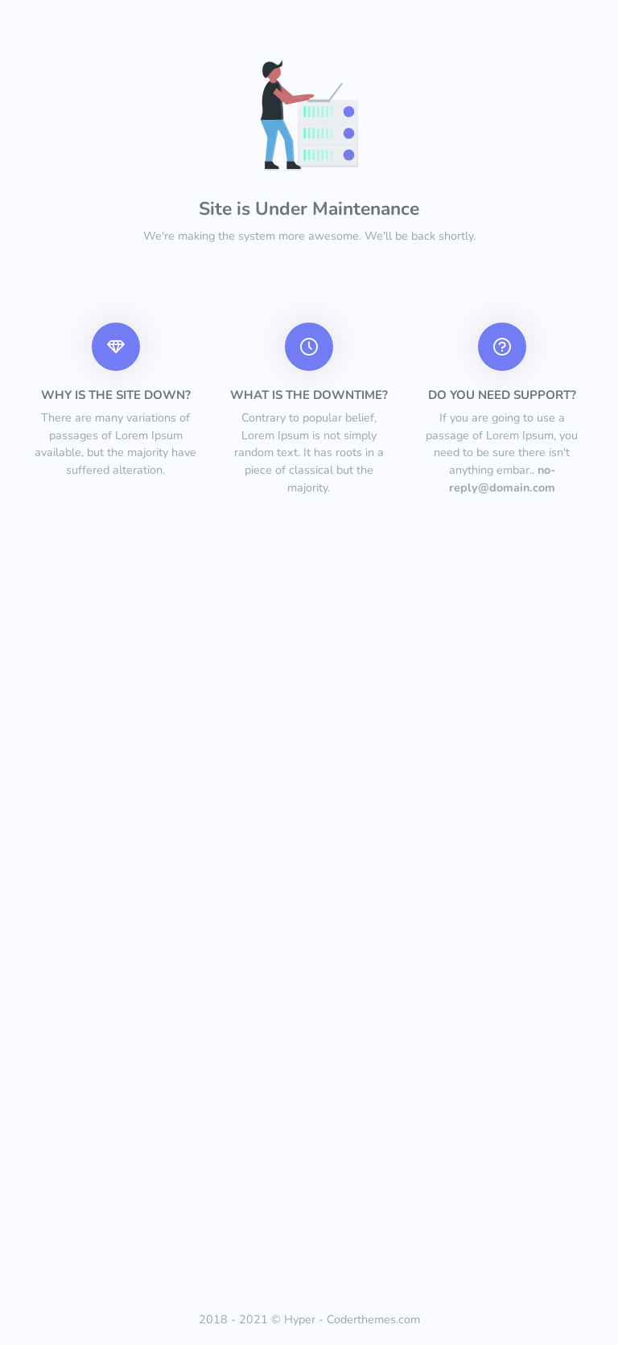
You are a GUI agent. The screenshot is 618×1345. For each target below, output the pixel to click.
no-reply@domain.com (502, 479)
